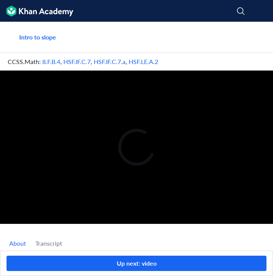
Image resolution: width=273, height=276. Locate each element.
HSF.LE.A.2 (143, 61)
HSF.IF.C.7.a (110, 61)
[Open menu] (262, 11)
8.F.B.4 (51, 61)
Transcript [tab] (48, 243)
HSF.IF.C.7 (77, 61)
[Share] (258, 37)
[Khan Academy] (36, 10)
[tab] (17, 243)
